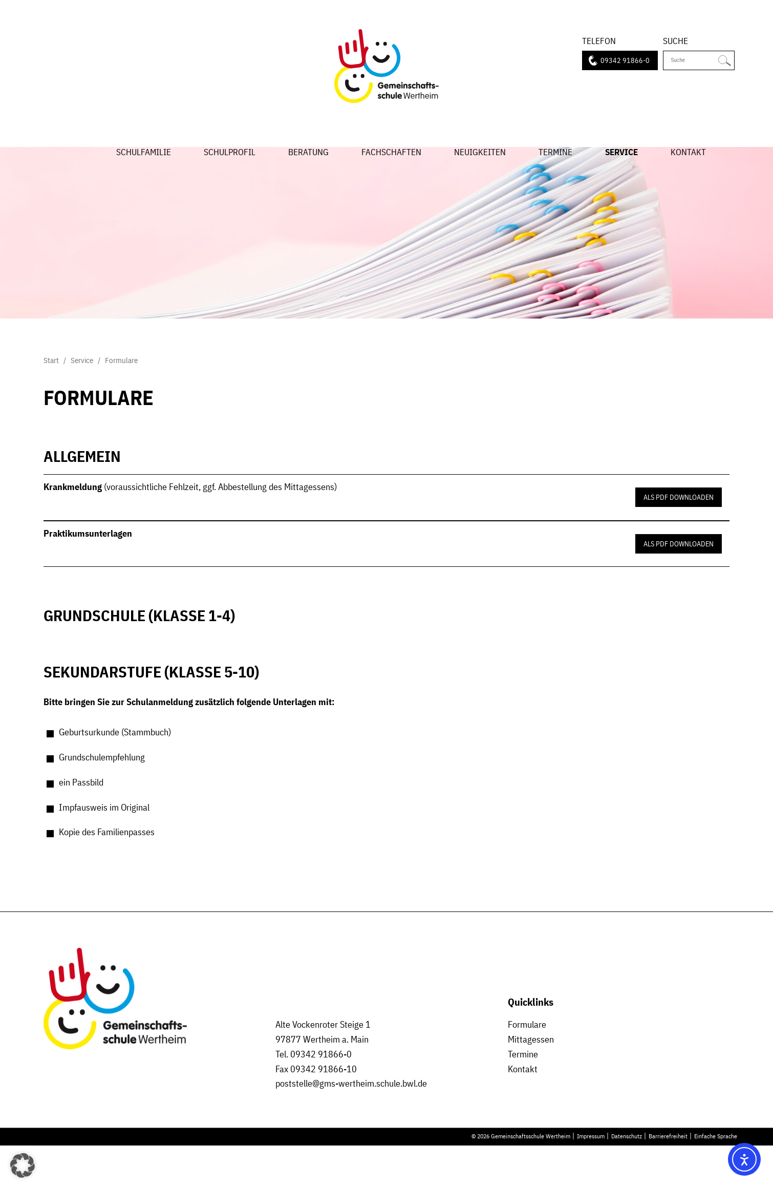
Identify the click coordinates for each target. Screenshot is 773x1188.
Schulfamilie (143, 170)
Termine (555, 170)
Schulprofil (229, 170)
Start (75, 160)
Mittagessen (531, 1082)
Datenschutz (626, 1179)
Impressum (591, 1179)
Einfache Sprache (715, 1179)
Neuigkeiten (480, 170)
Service (621, 170)
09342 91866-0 (625, 62)
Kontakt (688, 170)
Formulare (527, 1067)
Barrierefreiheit (668, 1179)
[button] (22, 1165)
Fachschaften (391, 170)
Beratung (308, 170)
